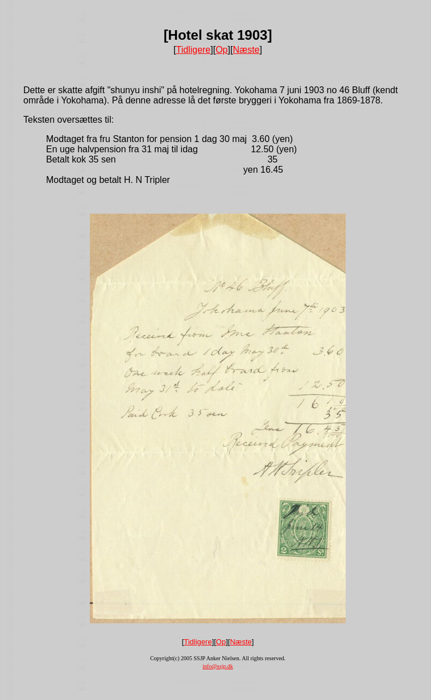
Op (221, 50)
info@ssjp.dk (217, 666)
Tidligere (193, 50)
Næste (246, 50)
